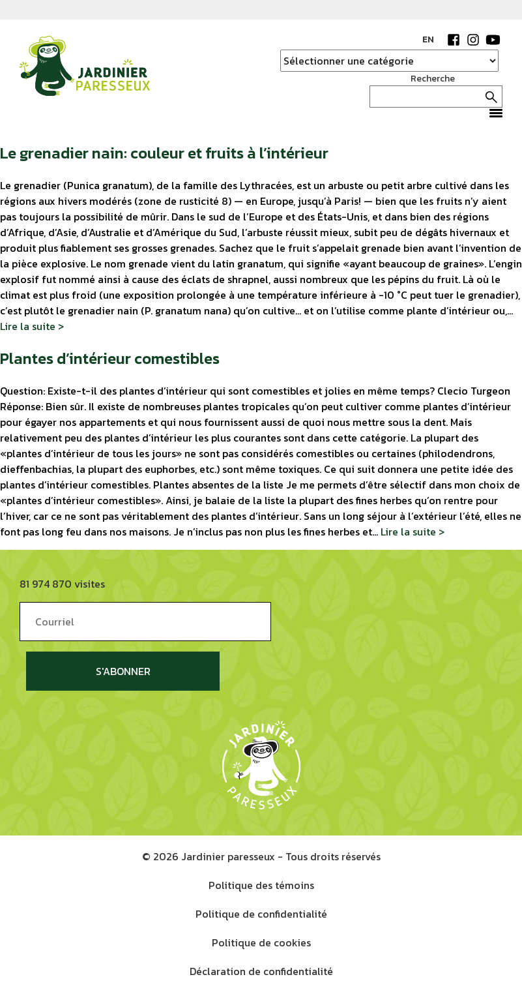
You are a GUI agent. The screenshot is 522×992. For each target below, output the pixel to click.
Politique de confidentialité (261, 914)
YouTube (492, 39)
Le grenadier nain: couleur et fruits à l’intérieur (164, 153)
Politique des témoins (261, 885)
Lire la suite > (32, 326)
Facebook (453, 39)
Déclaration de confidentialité (261, 971)
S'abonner (123, 671)
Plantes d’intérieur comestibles (110, 358)
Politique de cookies (261, 942)
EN (428, 39)
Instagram (473, 39)
